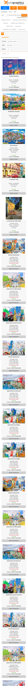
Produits (19, 26)
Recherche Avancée (22, 17)
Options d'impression (14, 268)
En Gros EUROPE (5, 8)
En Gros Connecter (22, 8)
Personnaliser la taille (13, 263)
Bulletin (22, 29)
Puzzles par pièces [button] (20, 20)
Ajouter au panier (14, 89)
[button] (5, 12)
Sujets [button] (5, 23)
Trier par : (4, 41)
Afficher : (4, 49)
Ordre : (3, 45)
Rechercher (24, 15)
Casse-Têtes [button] (5, 20)
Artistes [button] (9, 26)
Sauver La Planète (9, 29)
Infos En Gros (13, 8)
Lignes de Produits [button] (18, 23)
